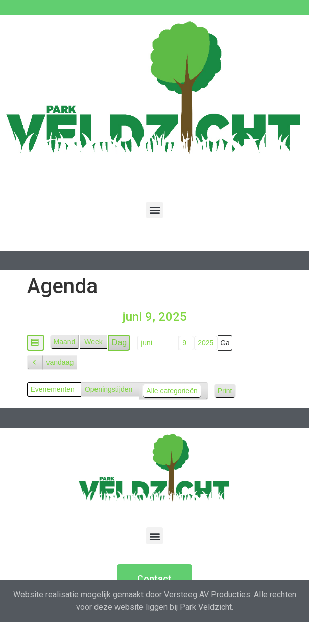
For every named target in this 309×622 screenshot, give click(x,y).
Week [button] (93, 342)
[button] (154, 210)
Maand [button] (65, 342)
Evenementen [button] (53, 389)
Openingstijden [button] (108, 389)
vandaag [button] (60, 362)
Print (226, 392)
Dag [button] (119, 342)
